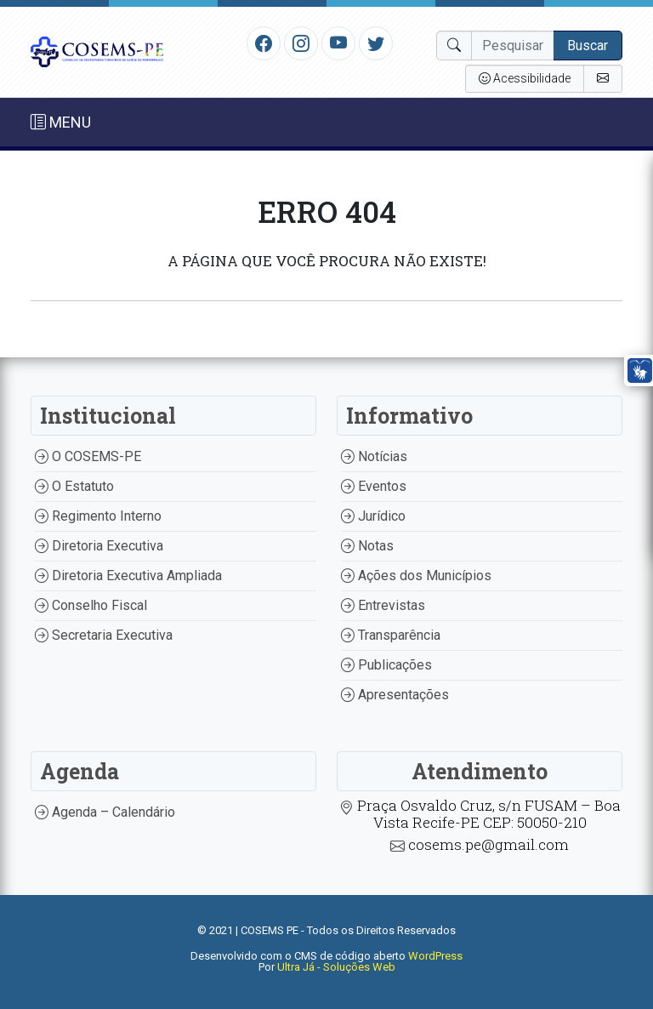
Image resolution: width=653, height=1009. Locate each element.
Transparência (390, 635)
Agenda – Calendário (105, 812)
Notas (367, 546)
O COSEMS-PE (88, 456)
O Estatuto (74, 486)
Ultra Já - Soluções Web (336, 966)
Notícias (374, 456)
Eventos (373, 486)
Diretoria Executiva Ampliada (128, 575)
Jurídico (373, 516)
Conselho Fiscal (91, 605)
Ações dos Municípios (416, 575)
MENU (61, 122)
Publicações (386, 665)
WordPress (435, 955)
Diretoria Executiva (99, 546)
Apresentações (395, 695)
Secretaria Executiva (104, 635)
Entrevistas (383, 605)
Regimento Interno (98, 516)
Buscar (587, 45)
